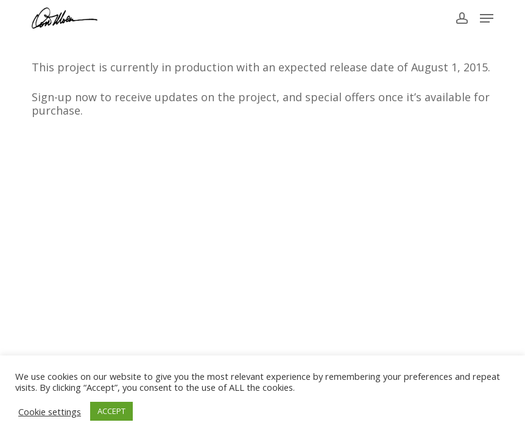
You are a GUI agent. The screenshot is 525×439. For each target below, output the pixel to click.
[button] (486, 18)
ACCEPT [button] (111, 410)
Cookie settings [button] (49, 411)
